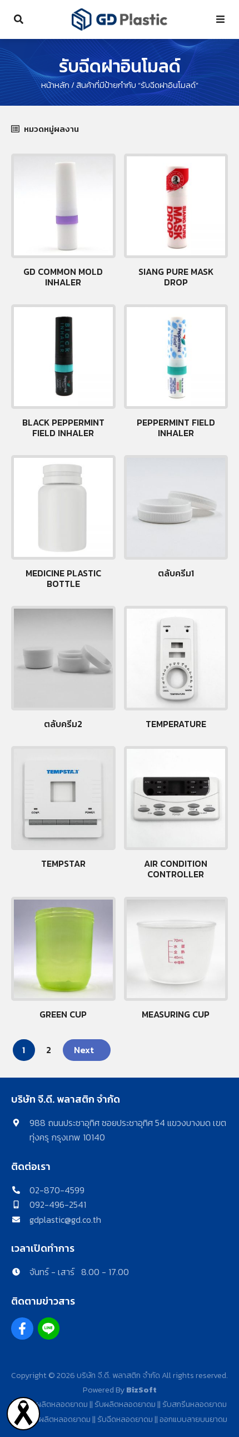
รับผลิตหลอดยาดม (125, 1404)
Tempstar (63, 863)
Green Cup (63, 1014)
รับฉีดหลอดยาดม (125, 1419)
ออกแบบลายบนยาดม (193, 1419)
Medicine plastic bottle (63, 578)
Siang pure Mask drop (175, 277)
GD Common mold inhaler (63, 277)
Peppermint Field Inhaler (176, 428)
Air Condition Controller (175, 869)
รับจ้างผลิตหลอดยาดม (54, 1419)
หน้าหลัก (55, 85)
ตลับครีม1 (176, 573)
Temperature (176, 723)
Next (84, 1049)
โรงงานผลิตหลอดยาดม (50, 1404)
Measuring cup (176, 1014)
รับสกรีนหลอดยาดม (194, 1404)
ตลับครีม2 (63, 723)
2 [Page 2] (48, 1049)
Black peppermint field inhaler (63, 428)
